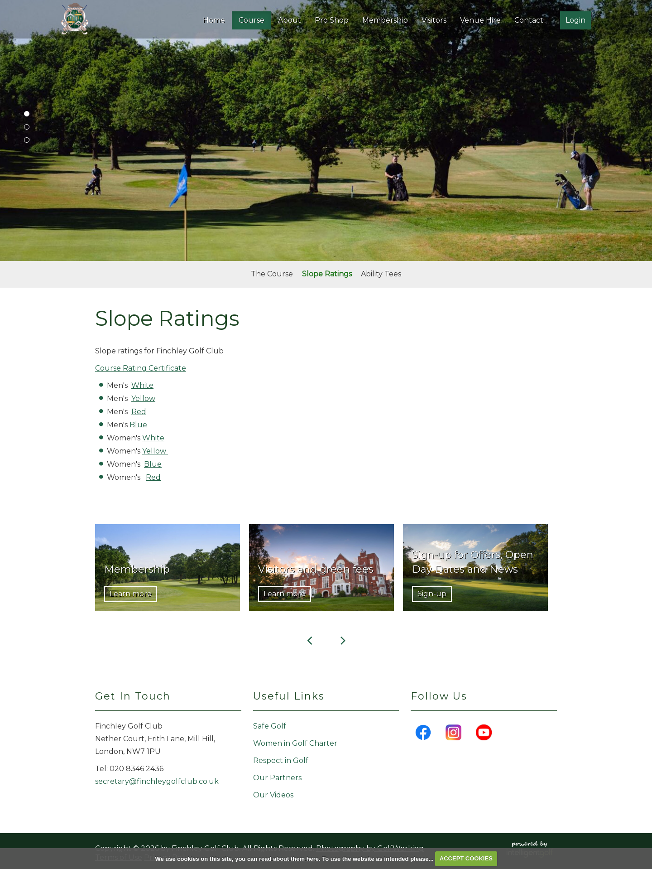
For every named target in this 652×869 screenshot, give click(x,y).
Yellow (143, 398)
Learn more (131, 593)
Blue (138, 424)
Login (575, 20)
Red (138, 411)
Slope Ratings (327, 274)
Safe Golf (269, 726)
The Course (272, 274)
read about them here (289, 858)
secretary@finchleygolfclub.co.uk (157, 781)
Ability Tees (381, 274)
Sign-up (431, 593)
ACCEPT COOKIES (466, 858)
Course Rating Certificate (140, 368)
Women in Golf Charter (295, 743)
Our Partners (277, 777)
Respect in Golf (280, 760)
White (142, 385)
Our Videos (273, 795)
